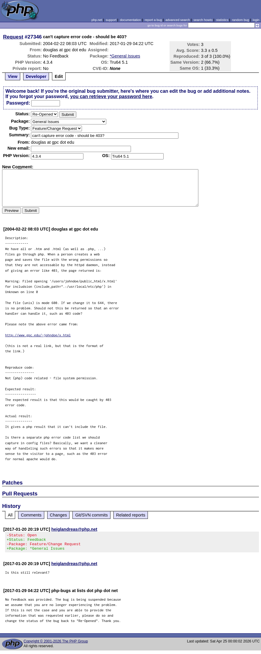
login (256, 20)
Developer (36, 76)
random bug (240, 20)
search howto (202, 20)
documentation (130, 20)
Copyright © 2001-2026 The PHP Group (55, 645)
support (111, 20)
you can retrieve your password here (111, 96)
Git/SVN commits (91, 515)
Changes (58, 515)
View (13, 76)
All (10, 515)
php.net (96, 20)
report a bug (153, 20)
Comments (31, 515)
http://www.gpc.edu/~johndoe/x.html (38, 335)
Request (13, 37)
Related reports (130, 515)
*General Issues (125, 56)
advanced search (177, 20)
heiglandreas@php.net (74, 529)
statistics (222, 20)
